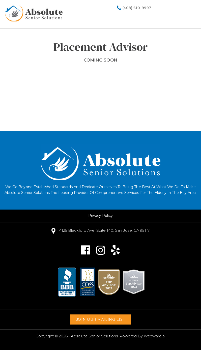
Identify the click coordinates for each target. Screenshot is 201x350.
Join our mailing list (100, 319)
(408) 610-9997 (136, 8)
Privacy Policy (100, 215)
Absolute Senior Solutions (94, 336)
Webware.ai (154, 336)
